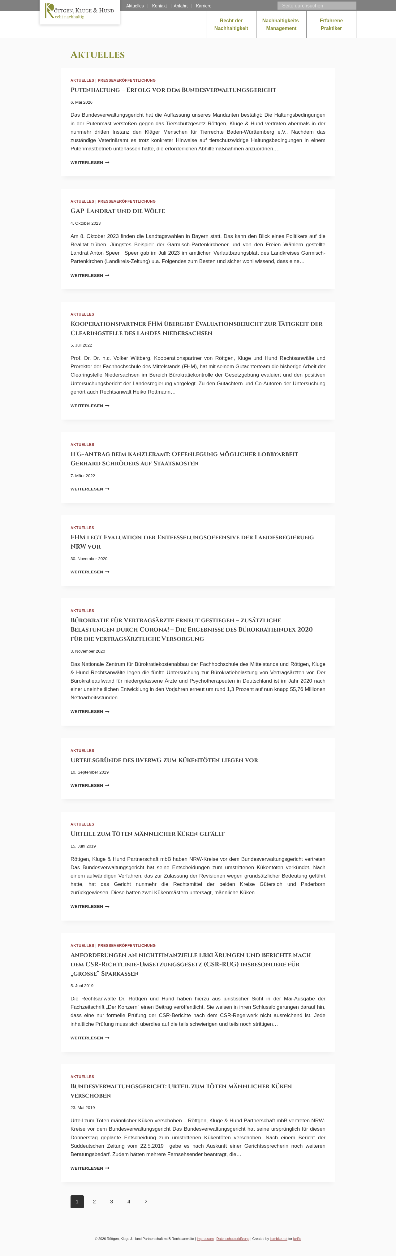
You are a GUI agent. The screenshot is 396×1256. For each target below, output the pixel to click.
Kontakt (159, 5)
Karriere (204, 5)
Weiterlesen (90, 162)
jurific (297, 1239)
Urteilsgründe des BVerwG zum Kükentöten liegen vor (164, 760)
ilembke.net (278, 1239)
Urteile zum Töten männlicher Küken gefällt (148, 834)
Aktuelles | (139, 5)
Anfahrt (181, 5)
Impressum (205, 1239)
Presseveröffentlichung (127, 80)
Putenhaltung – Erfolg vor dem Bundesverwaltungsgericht (173, 90)
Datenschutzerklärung (233, 1239)
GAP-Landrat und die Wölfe (118, 211)
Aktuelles (82, 80)
